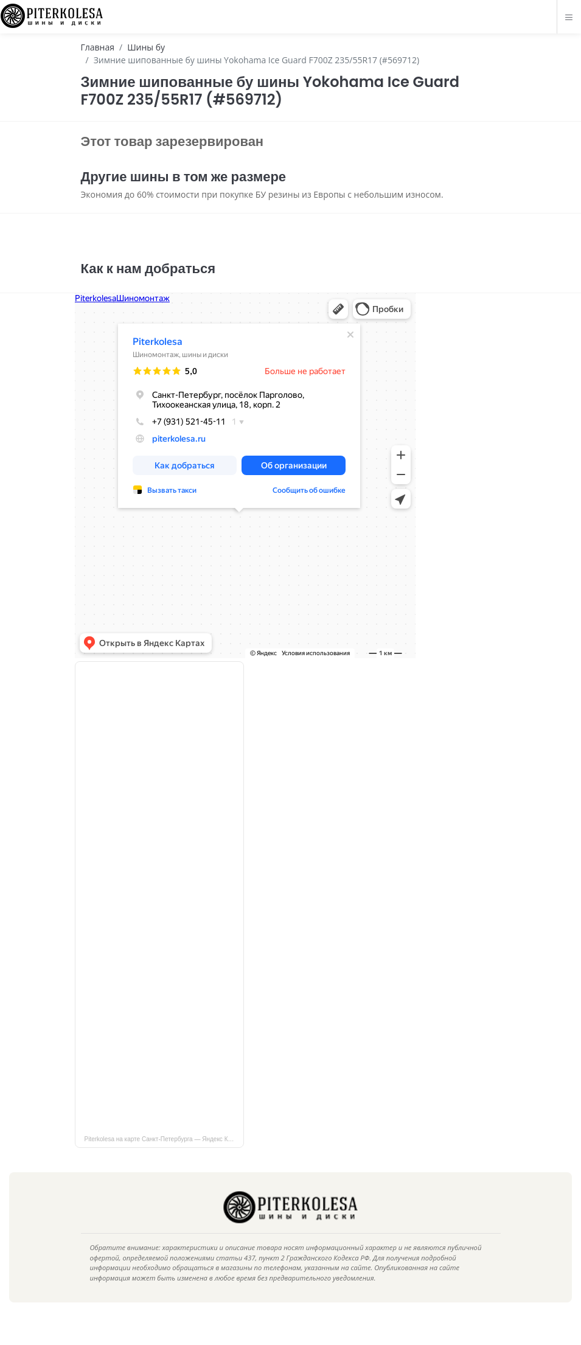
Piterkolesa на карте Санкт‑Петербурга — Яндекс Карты (163, 1157)
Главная (98, 47)
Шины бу (146, 47)
